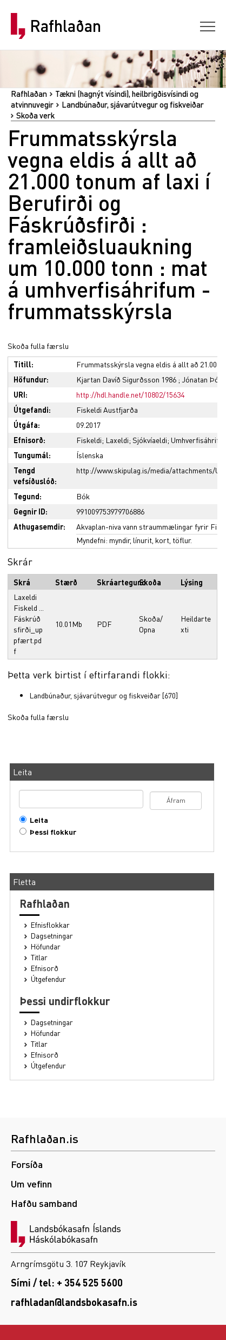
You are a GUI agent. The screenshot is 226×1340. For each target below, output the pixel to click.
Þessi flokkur (50, 831)
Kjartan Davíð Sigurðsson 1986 (126, 379)
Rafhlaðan (65, 26)
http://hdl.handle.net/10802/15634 (130, 394)
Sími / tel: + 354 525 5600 (67, 1282)
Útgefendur (48, 978)
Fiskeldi (89, 440)
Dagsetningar (52, 935)
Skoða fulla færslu (38, 346)
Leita (36, 819)
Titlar (39, 957)
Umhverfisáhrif (195, 440)
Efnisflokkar (50, 924)
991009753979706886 (110, 511)
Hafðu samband (44, 1203)
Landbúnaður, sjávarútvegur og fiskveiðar (133, 104)
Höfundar (46, 946)
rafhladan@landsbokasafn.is (74, 1302)
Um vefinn (31, 1183)
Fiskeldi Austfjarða (107, 409)
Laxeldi (117, 440)
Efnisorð (44, 968)
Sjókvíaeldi (149, 440)
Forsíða (27, 1164)
